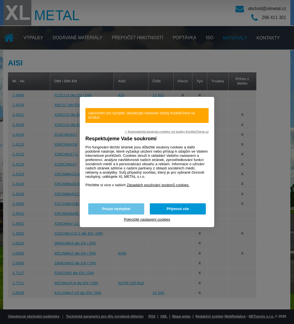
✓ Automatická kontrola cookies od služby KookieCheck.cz (167, 131)
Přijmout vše (178, 209)
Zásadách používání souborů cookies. (158, 185)
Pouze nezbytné (116, 209)
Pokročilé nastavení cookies (147, 219)
